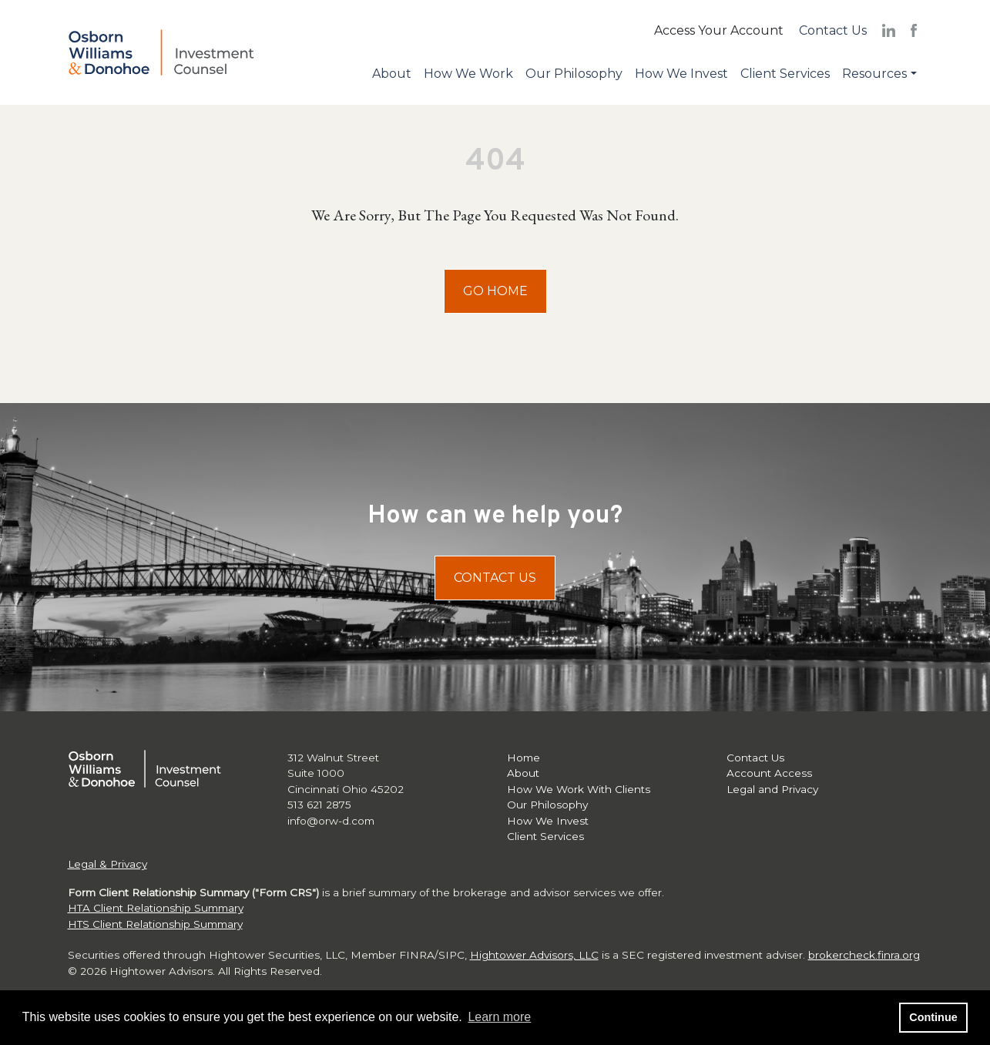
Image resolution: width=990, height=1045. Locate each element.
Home (523, 757)
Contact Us (833, 30)
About (391, 73)
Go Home (495, 291)
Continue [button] (933, 1017)
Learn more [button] (499, 1016)
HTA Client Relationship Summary (155, 908)
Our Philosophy (574, 73)
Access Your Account (719, 30)
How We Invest (681, 73)
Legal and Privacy (772, 789)
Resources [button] (874, 73)
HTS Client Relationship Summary (155, 924)
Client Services (785, 73)
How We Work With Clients (578, 789)
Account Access (769, 773)
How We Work (468, 73)
